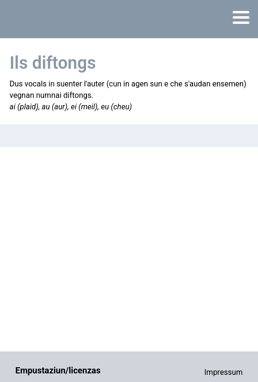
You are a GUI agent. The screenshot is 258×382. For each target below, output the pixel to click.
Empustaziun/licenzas (57, 370)
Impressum (223, 372)
